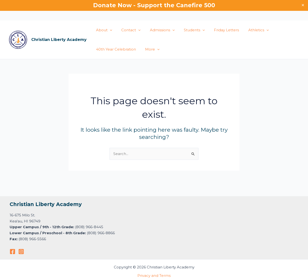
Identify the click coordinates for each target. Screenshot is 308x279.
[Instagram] (21, 251)
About (103, 30)
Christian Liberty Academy (59, 39)
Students (187, 30)
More (149, 49)
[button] (109, 30)
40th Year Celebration (115, 49)
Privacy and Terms (154, 275)
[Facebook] (12, 251)
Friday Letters (217, 30)
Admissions (157, 30)
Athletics (247, 30)
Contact (128, 30)
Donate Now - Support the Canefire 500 (154, 5)
